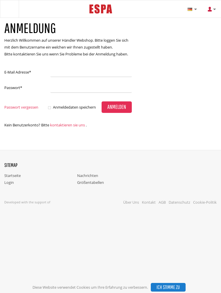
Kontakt (149, 202)
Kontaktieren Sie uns (67, 125)
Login (9, 182)
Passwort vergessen (21, 107)
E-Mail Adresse (17, 72)
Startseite (12, 175)
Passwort (13, 87)
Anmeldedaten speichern (74, 107)
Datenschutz (179, 202)
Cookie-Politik (205, 202)
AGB (162, 202)
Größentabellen (90, 182)
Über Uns (131, 202)
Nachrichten (87, 175)
